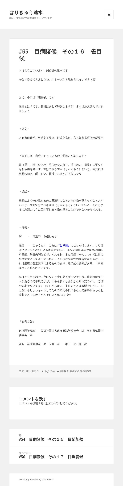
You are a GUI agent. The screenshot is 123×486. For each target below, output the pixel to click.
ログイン (54, 403)
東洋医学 (64, 371)
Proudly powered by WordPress (36, 479)
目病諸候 (74, 371)
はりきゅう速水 (26, 12)
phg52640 (49, 371)
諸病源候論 (85, 371)
